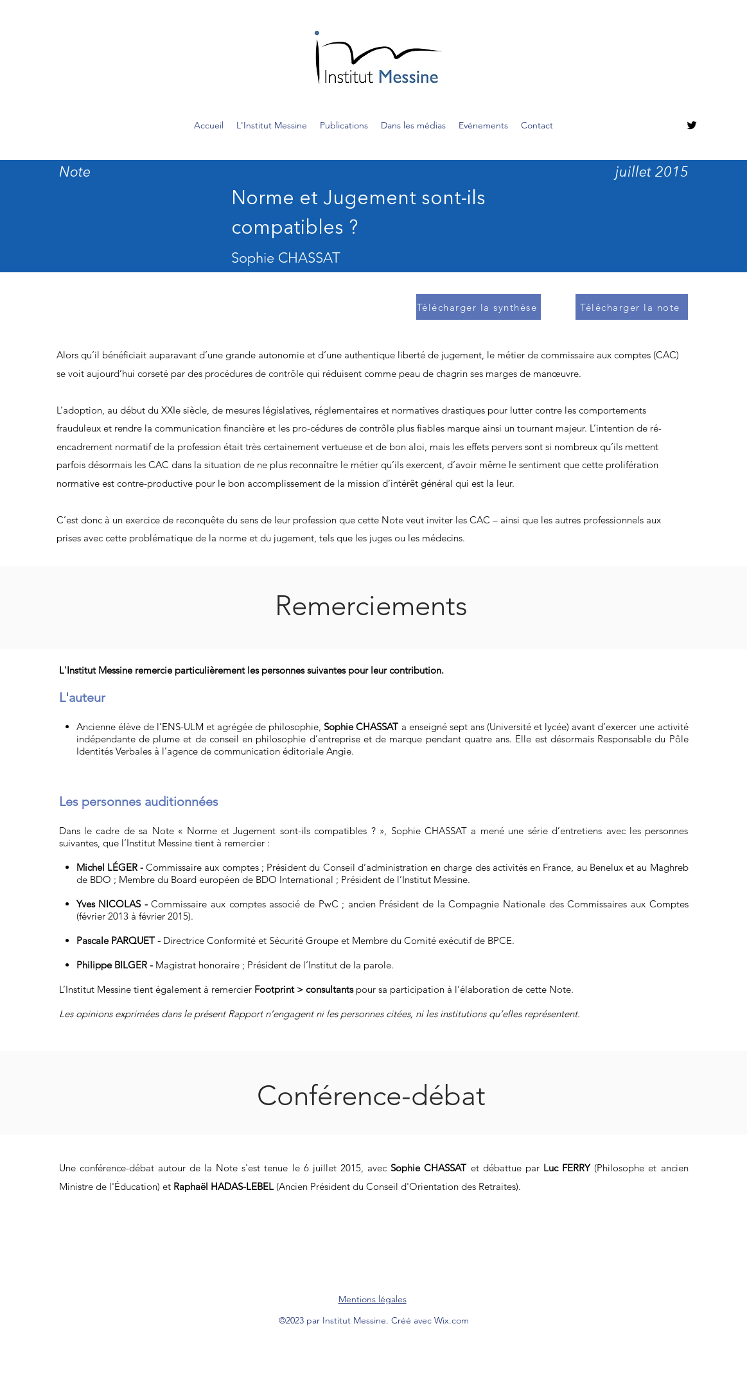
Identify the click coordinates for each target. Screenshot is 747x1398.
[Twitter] (691, 125)
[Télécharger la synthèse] (478, 307)
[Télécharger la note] (632, 307)
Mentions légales (372, 1299)
